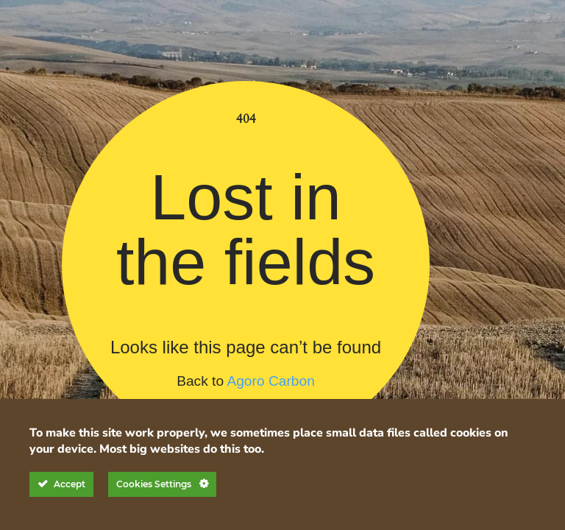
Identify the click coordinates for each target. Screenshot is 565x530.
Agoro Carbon (270, 381)
